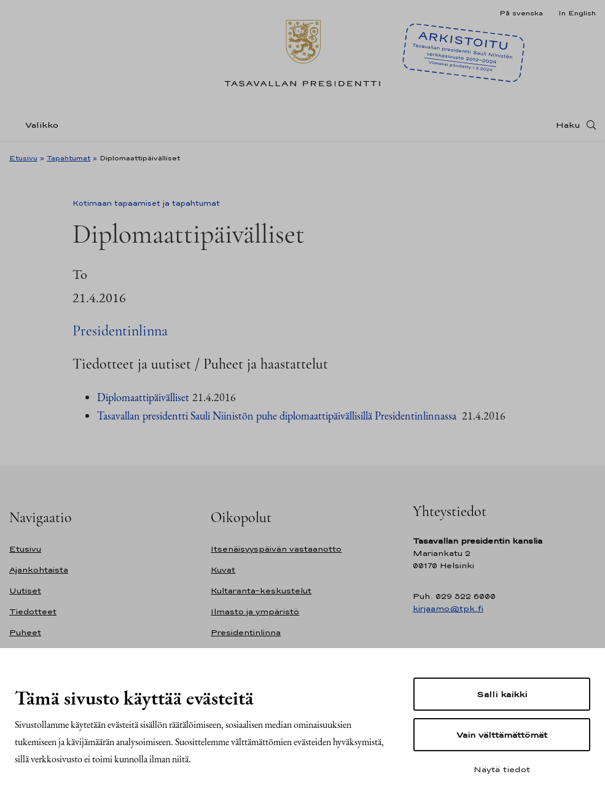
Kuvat (223, 570)
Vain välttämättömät (501, 734)
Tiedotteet (33, 611)
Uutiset (25, 590)
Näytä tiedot (502, 769)
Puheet (25, 632)
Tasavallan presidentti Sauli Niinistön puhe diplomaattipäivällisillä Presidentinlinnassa (276, 415)
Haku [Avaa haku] (568, 124)
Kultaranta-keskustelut (261, 590)
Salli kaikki (502, 694)
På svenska (521, 13)
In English (577, 13)
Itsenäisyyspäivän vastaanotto (276, 549)
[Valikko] (37, 125)
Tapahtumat (68, 158)
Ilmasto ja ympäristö (255, 611)
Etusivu (23, 158)
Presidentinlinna (120, 331)
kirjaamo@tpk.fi (448, 608)
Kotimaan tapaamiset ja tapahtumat (146, 203)
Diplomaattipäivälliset (143, 397)
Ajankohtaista (38, 570)
